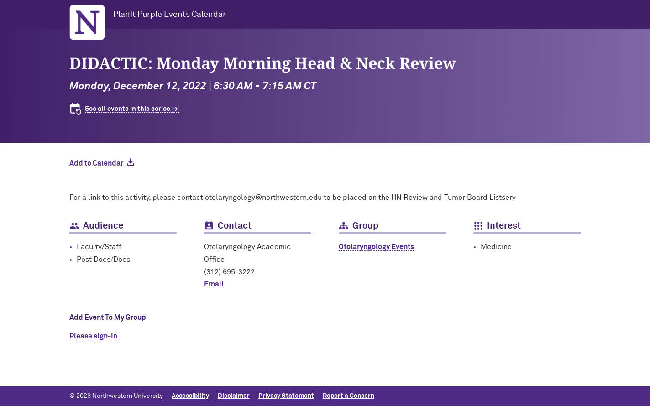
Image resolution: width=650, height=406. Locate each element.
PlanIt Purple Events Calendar (169, 14)
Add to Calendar (96, 163)
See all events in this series (127, 108)
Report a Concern (348, 396)
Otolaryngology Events (376, 246)
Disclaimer (234, 396)
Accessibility (190, 396)
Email (214, 284)
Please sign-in (93, 336)
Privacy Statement (286, 396)
